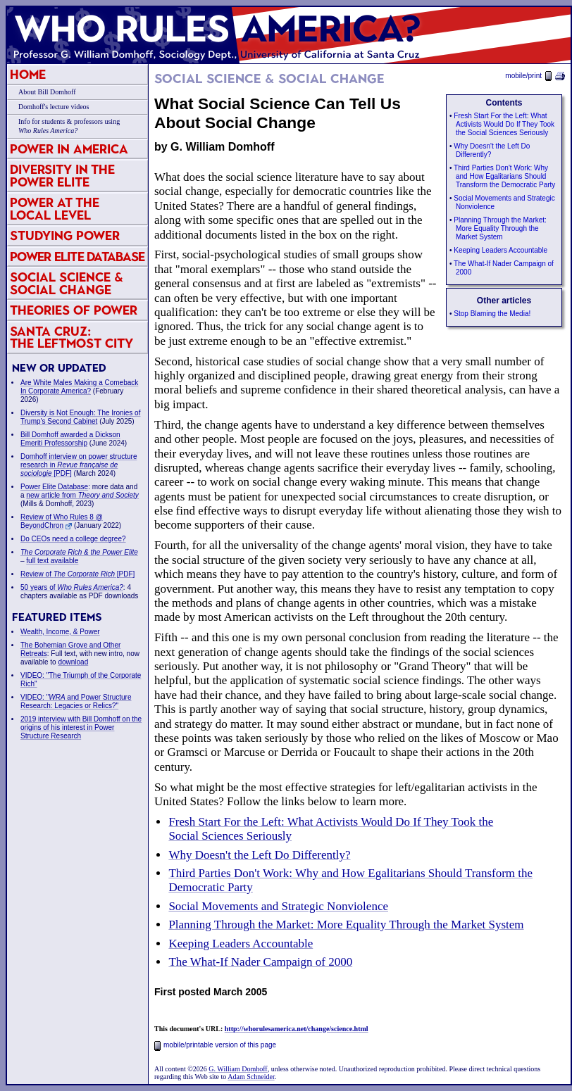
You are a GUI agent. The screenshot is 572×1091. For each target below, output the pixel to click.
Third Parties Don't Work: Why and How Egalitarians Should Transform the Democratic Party (504, 176)
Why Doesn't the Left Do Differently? (259, 855)
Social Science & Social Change (66, 283)
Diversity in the (62, 175)
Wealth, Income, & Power (60, 632)
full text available (52, 561)
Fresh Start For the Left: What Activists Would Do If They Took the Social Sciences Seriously (504, 124)
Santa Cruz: (71, 337)
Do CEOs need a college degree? (73, 539)
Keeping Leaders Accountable (500, 250)
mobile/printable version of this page (215, 1045)
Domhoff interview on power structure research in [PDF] (78, 465)
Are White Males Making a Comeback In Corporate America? (79, 387)
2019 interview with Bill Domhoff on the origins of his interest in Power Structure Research (81, 727)
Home (28, 74)
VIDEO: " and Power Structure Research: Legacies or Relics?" (76, 701)
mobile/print (535, 76)
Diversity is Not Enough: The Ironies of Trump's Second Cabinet (80, 417)
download (73, 662)
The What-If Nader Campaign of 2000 (260, 962)
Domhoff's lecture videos (53, 107)
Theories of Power (73, 310)
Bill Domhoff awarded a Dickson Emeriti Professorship (70, 439)
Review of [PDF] (77, 574)
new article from (82, 495)
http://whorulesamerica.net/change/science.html (296, 1029)
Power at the (54, 208)
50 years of (71, 587)
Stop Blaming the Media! (492, 313)
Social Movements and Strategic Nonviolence (278, 906)
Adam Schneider (251, 1076)
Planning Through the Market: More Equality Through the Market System (500, 228)
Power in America (69, 148)
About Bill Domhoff (46, 92)
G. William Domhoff (238, 1069)
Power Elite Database (77, 256)
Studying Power (65, 235)
